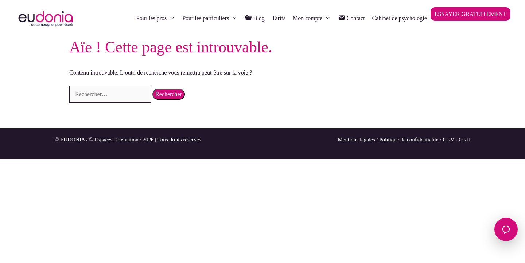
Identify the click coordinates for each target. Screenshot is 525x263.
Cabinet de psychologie (399, 18)
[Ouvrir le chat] (506, 229)
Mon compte (313, 18)
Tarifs (278, 18)
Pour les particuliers (211, 18)
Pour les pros (157, 18)
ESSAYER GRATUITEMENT (470, 14)
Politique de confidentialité (408, 139)
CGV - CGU (456, 139)
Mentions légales (356, 139)
